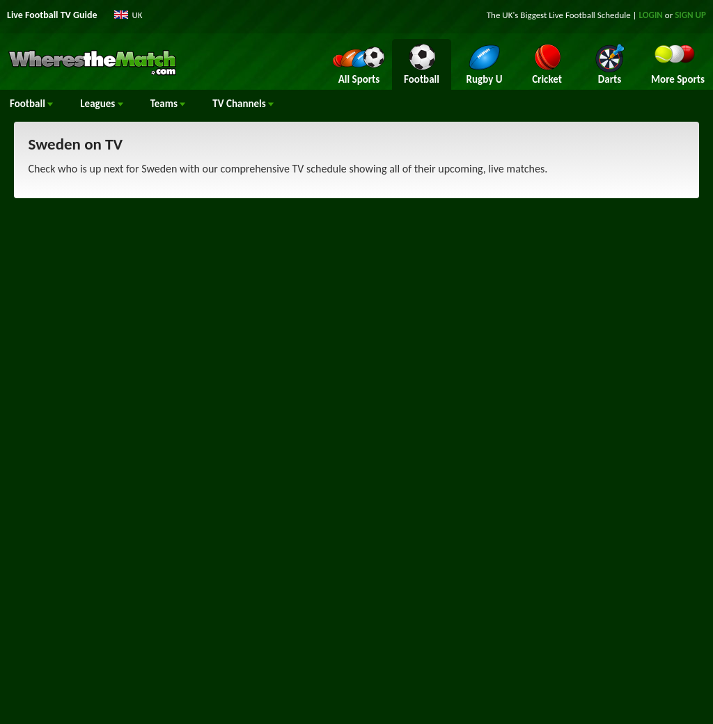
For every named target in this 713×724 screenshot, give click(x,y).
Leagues (101, 103)
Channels (243, 103)
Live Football (572, 15)
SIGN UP (690, 15)
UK (137, 15)
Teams (168, 103)
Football (31, 103)
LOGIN (651, 15)
